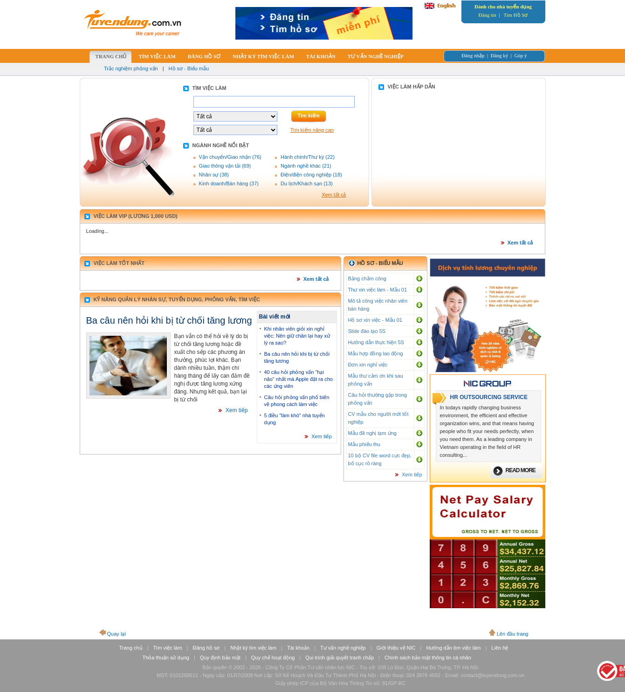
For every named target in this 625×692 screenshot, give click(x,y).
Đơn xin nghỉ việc (368, 364)
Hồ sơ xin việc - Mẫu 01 (375, 320)
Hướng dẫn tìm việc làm (453, 648)
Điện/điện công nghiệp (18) (311, 174)
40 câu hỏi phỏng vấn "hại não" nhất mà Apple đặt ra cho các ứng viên (298, 379)
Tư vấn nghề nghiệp (343, 648)
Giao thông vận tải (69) (225, 166)
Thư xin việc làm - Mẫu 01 (377, 289)
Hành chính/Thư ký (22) (308, 157)
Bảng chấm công (367, 278)
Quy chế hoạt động (273, 657)
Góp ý (520, 55)
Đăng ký (499, 55)
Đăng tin (487, 15)
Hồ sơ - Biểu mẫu (189, 68)
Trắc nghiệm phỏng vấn (131, 68)
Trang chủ (131, 648)
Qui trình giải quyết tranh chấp (339, 657)
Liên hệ (499, 648)
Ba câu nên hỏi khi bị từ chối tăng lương (169, 320)
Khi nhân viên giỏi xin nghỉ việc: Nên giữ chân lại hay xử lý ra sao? (297, 336)
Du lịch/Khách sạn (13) (307, 183)
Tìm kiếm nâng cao (312, 130)
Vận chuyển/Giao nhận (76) (230, 157)
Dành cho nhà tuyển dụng (503, 6)
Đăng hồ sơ (206, 648)
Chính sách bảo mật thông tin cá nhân (428, 657)
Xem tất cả (334, 194)
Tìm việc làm (167, 648)
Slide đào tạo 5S (367, 331)
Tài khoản (298, 648)
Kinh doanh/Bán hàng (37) (229, 183)
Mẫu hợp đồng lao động (375, 353)
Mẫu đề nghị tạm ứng (372, 433)
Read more (521, 470)
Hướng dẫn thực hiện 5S (376, 342)
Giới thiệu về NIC (396, 648)
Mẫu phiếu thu (364, 444)
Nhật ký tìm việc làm (253, 648)
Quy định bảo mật (220, 657)
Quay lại (116, 634)
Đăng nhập (472, 55)
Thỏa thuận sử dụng (166, 657)
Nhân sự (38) (214, 174)
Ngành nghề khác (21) (306, 166)
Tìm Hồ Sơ (516, 15)
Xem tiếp (237, 410)
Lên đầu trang (513, 634)
